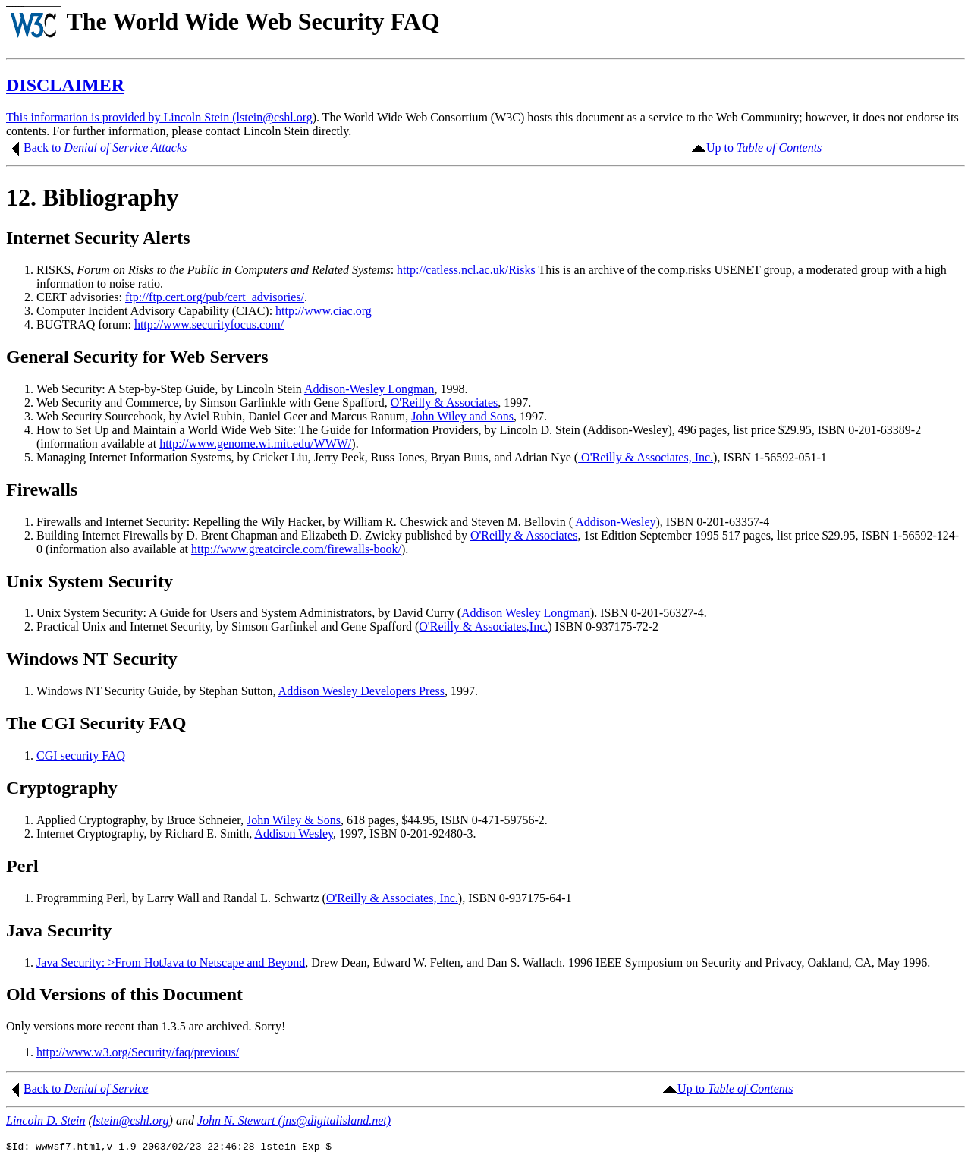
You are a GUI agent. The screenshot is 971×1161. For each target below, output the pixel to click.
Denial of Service (106, 1088)
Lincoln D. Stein (45, 1120)
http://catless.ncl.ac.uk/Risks (466, 269)
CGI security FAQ (80, 755)
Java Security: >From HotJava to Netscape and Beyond (170, 962)
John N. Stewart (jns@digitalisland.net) (294, 1120)
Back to (44, 147)
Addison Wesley (293, 833)
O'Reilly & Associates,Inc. (483, 626)
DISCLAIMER (65, 85)
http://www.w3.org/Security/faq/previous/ (137, 1052)
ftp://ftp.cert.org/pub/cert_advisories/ (214, 297)
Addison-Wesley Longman (369, 388)
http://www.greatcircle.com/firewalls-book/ (296, 549)
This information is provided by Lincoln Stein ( (121, 117)
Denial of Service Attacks (125, 147)
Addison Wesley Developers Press (361, 690)
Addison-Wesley (614, 521)
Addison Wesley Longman (525, 612)
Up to (764, 147)
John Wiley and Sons (462, 416)
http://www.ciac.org (323, 310)
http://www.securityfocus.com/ (209, 324)
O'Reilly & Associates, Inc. (645, 457)
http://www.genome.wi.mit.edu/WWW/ (255, 443)
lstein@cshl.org (275, 117)
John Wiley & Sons (294, 819)
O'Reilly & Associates (444, 402)
